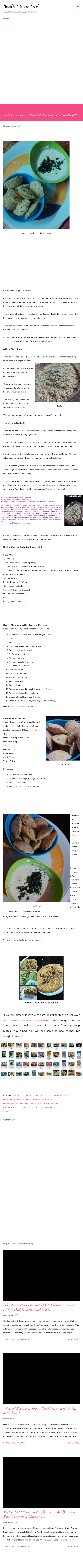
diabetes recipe (34, 1095)
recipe (41, 940)
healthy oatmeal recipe (57, 1095)
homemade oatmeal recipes (18, 1103)
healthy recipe (11, 1099)
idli (36, 1103)
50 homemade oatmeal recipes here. (26, 1020)
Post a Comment (21, 1339)
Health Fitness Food (21, 6)
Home (6, 18)
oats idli (27, 1107)
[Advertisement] (41, 45)
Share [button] (6, 1111)
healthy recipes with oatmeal (36, 1099)
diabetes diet (18, 1095)
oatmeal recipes (12, 1107)
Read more (74, 1339)
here (23, 932)
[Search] (71, 5)
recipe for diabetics (43, 1107)
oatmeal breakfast (48, 1103)
